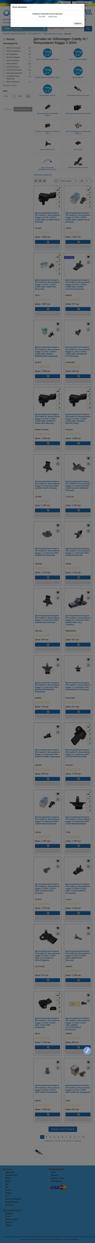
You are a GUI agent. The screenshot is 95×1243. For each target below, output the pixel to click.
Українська (52, 17)
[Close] (82, 6)
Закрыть (78, 23)
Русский (41, 17)
